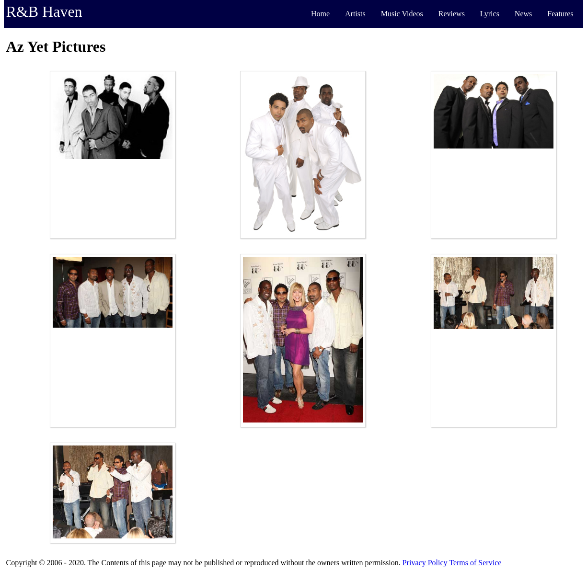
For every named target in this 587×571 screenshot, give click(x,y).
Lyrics (489, 14)
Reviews (451, 14)
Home (320, 14)
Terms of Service (475, 563)
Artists (355, 14)
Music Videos (402, 14)
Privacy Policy (425, 563)
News (523, 14)
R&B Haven (44, 11)
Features (560, 14)
